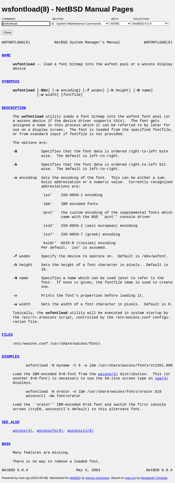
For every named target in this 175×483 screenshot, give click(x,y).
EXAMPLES (10, 356)
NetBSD (75, 478)
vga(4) (161, 378)
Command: (10, 19)
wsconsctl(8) (80, 430)
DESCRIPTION (14, 108)
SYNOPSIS (10, 81)
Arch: (117, 19)
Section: (59, 19)
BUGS (6, 444)
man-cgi (130, 478)
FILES (7, 334)
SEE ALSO (10, 422)
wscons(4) (108, 374)
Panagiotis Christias (154, 478)
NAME (6, 55)
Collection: (141, 19)
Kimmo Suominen (97, 478)
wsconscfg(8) (50, 430)
